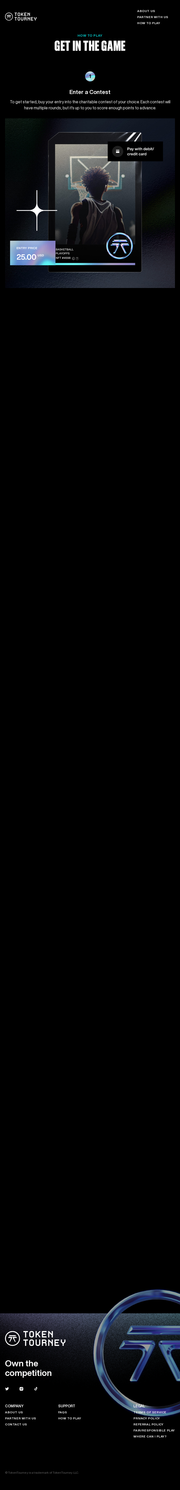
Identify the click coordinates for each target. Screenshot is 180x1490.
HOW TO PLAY (148, 23)
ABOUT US (146, 11)
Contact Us (16, 1424)
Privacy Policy (146, 1418)
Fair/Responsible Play (154, 1430)
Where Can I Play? (149, 1436)
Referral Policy (148, 1424)
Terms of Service (149, 1412)
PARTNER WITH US (152, 17)
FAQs (62, 1412)
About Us (14, 1412)
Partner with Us (20, 1418)
